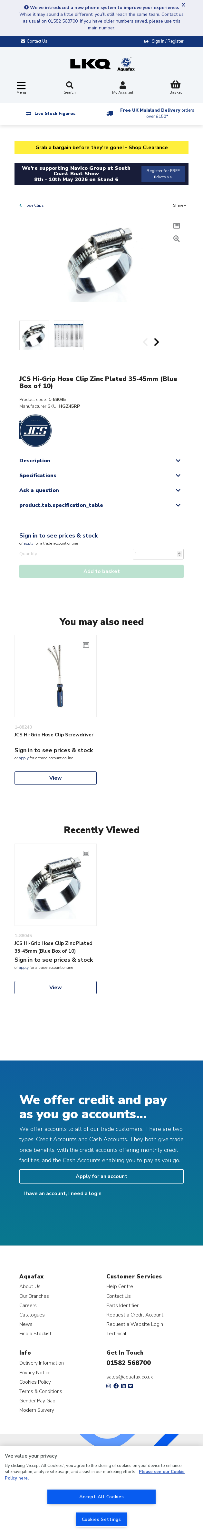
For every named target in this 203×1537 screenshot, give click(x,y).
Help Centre (119, 1286)
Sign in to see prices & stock (58, 535)
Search (70, 88)
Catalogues (32, 1314)
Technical (116, 1333)
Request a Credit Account (134, 1314)
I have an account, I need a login (63, 1193)
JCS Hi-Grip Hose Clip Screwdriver (54, 735)
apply (29, 543)
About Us (30, 1286)
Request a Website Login (134, 1324)
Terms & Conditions (40, 1391)
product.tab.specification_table (61, 505)
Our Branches (34, 1296)
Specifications (37, 475)
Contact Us (118, 1296)
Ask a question (39, 490)
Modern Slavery (36, 1410)
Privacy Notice (35, 1372)
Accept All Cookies (101, 1496)
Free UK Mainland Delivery (157, 113)
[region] (101, 1491)
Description (34, 460)
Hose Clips (34, 205)
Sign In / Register (168, 41)
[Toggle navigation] (21, 88)
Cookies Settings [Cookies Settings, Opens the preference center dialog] (101, 1519)
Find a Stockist (35, 1333)
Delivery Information (41, 1362)
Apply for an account (101, 1176)
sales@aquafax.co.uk (129, 1376)
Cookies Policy (35, 1381)
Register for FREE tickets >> (163, 174)
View (55, 778)
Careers (28, 1305)
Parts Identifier (122, 1305)
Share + (179, 205)
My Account (122, 88)
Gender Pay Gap (37, 1400)
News (26, 1324)
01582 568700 (128, 1362)
